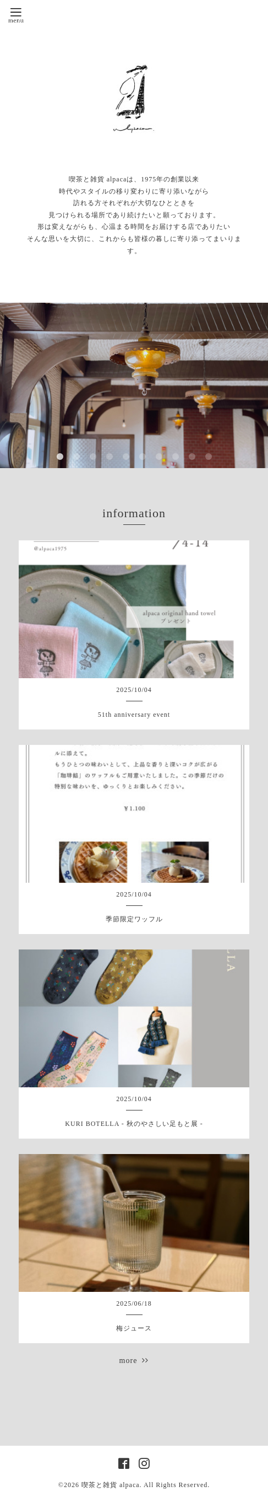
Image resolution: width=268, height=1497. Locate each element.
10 (208, 457)
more (134, 1360)
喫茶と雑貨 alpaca (110, 1485)
